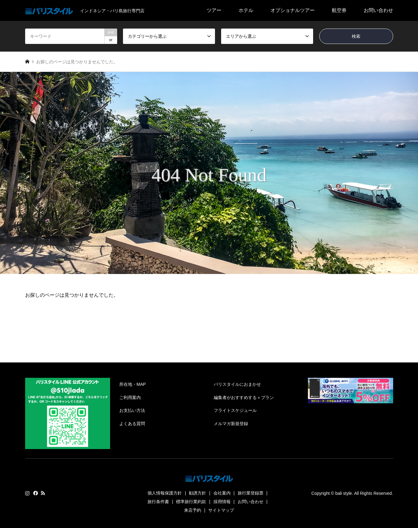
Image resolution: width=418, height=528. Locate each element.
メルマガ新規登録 (231, 423)
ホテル (246, 10)
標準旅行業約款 (191, 501)
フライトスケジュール (235, 410)
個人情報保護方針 (165, 493)
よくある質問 (132, 423)
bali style (343, 493)
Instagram (27, 493)
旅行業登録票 (250, 493)
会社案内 (222, 493)
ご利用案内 (130, 397)
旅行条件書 (158, 501)
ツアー (214, 10)
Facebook (35, 493)
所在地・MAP (132, 384)
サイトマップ (221, 510)
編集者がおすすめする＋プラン (244, 397)
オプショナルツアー (292, 10)
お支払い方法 (132, 410)
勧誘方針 (197, 493)
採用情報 (222, 501)
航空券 (339, 10)
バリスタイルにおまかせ (237, 384)
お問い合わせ (378, 10)
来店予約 (192, 510)
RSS (43, 493)
